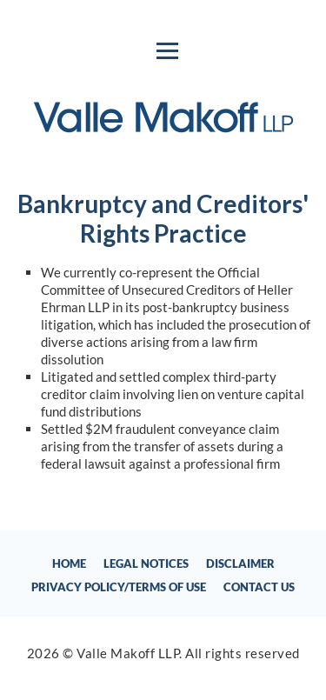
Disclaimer (240, 563)
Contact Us (259, 587)
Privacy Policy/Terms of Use (118, 587)
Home (69, 563)
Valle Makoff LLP (128, 653)
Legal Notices (146, 563)
